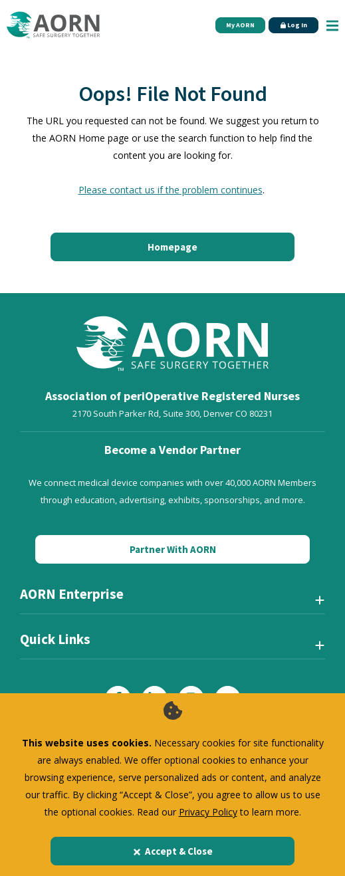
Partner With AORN (173, 549)
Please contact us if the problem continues (170, 189)
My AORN (240, 25)
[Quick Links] (172, 644)
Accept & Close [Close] (172, 851)
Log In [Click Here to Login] (294, 25)
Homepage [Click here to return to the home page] (172, 247)
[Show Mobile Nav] (332, 25)
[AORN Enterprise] (172, 599)
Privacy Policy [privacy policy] (208, 812)
